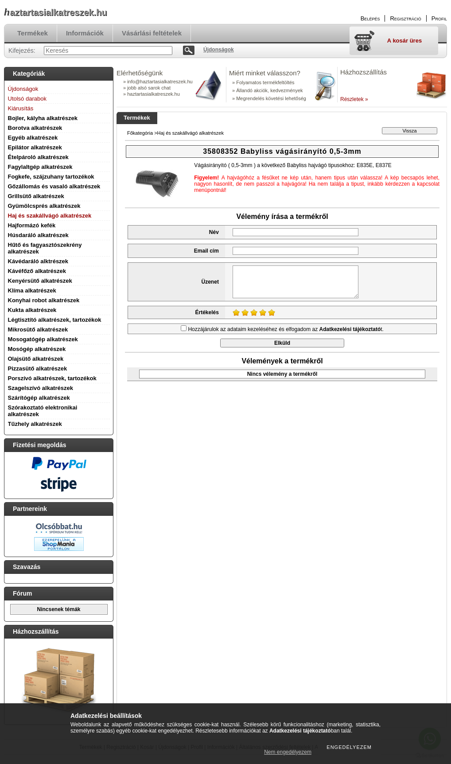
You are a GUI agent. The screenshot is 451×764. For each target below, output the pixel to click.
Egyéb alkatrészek (33, 137)
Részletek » (354, 99)
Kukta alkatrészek (32, 310)
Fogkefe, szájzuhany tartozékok (51, 176)
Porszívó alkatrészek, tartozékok (52, 378)
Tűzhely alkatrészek (35, 424)
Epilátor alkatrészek (35, 147)
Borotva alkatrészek (35, 128)
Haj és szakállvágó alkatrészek (50, 215)
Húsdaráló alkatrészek (38, 235)
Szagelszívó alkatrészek (40, 388)
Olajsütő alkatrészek (36, 358)
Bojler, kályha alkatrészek (43, 118)
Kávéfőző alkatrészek (37, 271)
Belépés (370, 18)
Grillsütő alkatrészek (36, 196)
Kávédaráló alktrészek (38, 261)
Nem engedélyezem (287, 752)
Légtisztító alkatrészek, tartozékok (54, 319)
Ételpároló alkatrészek (38, 157)
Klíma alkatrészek (32, 290)
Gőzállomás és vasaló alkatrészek (54, 186)
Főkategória (140, 133)
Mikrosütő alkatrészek (38, 329)
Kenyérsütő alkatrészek (40, 280)
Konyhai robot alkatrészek (44, 300)
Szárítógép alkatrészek (39, 397)
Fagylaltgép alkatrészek (40, 167)
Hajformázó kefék (32, 225)
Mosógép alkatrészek (37, 349)
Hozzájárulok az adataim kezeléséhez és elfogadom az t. (286, 329)
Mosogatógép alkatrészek (43, 339)
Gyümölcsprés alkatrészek (44, 206)
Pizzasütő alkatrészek (37, 368)
